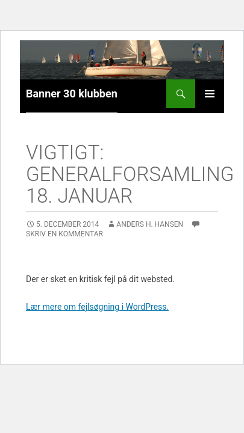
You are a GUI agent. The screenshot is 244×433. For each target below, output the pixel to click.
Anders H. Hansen (149, 224)
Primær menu (209, 93)
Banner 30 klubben (71, 93)
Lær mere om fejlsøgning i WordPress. (97, 307)
